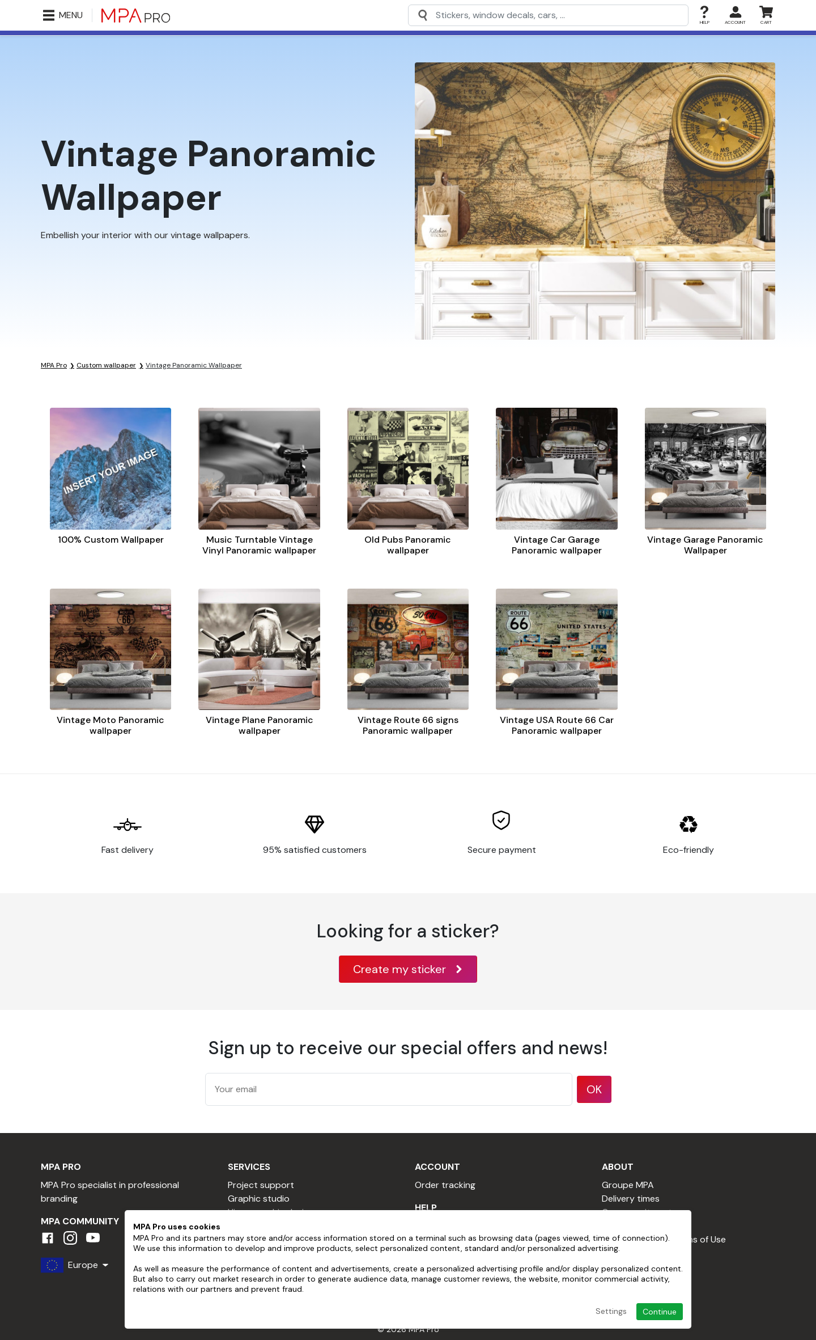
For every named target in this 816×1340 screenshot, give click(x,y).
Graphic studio (259, 1198)
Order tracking (445, 1185)
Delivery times (631, 1198)
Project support (261, 1185)
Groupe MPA (628, 1185)
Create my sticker (408, 969)
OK (594, 1089)
